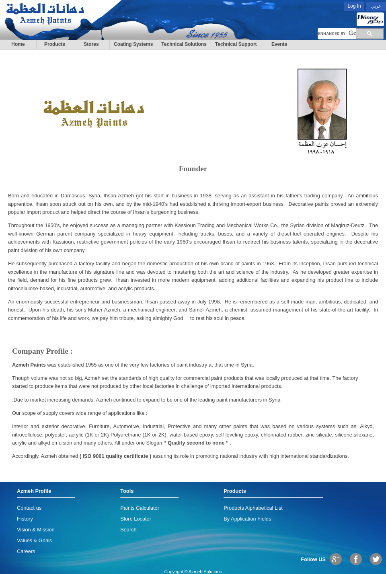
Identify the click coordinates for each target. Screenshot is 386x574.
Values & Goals (34, 540)
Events (279, 44)
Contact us (29, 508)
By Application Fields (247, 519)
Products (54, 44)
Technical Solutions (183, 44)
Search (128, 530)
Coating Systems (133, 44)
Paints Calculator (139, 508)
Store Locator (135, 519)
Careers (26, 551)
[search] (337, 33)
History (25, 519)
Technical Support (236, 44)
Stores (91, 44)
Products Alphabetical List (253, 508)
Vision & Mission (36, 530)
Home (18, 44)
